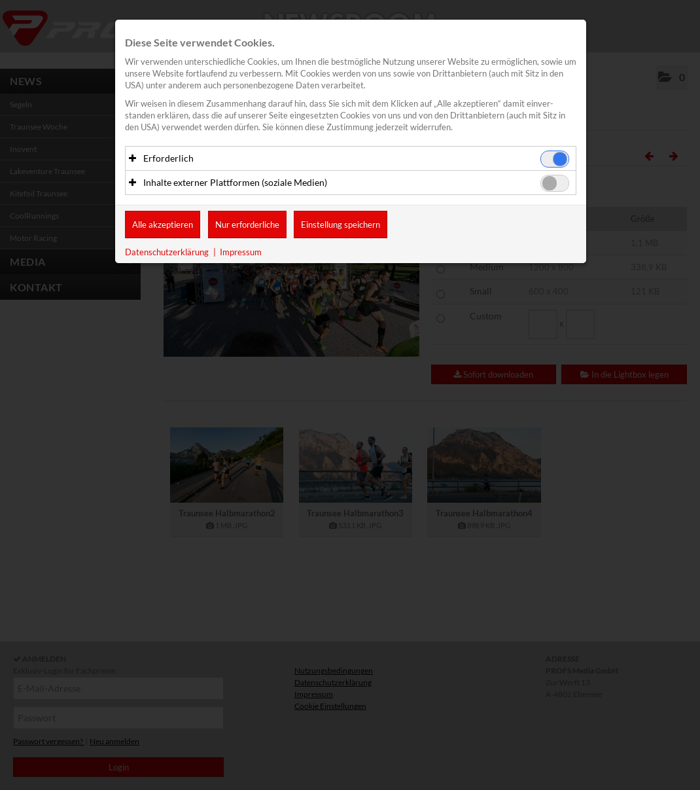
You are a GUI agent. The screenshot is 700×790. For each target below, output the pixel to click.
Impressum (241, 252)
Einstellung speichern (340, 225)
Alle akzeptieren (162, 225)
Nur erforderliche (247, 225)
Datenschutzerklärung (167, 252)
